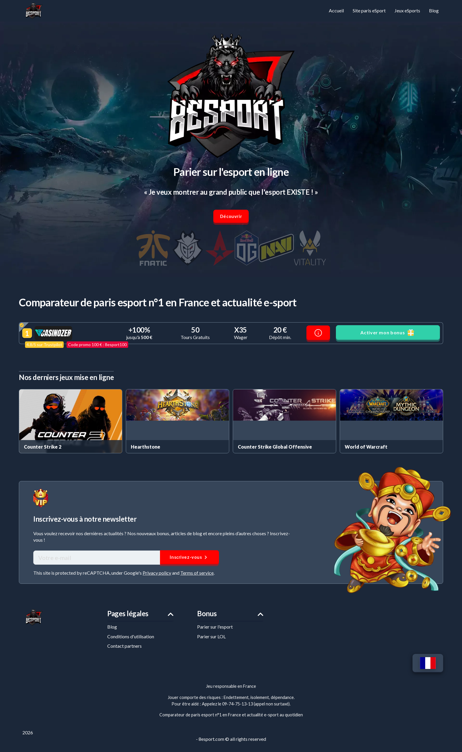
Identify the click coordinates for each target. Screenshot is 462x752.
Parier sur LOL (211, 640)
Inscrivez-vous (189, 559)
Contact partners (124, 649)
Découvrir (231, 217)
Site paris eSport (369, 10)
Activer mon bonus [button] (387, 334)
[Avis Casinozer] (318, 334)
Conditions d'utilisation (130, 640)
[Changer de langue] (427, 667)
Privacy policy (157, 575)
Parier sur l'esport (215, 630)
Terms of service (197, 575)
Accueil (336, 10)
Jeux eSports (407, 10)
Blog (434, 10)
